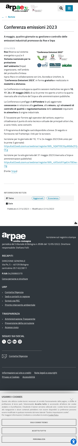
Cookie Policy (53, 415)
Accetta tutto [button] (39, 430)
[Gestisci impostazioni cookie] (75, 223)
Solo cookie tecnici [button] (39, 422)
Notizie (11, 17)
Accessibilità (29, 377)
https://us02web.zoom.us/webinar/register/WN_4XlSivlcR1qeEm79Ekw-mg (41, 164)
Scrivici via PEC (12, 300)
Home (3, 17)
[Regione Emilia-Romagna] (50, 8)
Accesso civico (12, 327)
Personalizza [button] (39, 439)
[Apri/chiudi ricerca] (61, 8)
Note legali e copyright (45, 372)
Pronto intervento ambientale (20, 305)
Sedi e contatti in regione (17, 296)
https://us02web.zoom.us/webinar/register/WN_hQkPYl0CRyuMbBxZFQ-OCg (41, 147)
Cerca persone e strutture (15, 279)
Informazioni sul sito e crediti (16, 372)
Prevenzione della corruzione (19, 323)
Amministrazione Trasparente (20, 319)
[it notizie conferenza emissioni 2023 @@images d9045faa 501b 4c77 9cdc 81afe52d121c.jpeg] (54, 60)
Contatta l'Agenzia (14, 292)
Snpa (14, 171)
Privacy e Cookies (10, 377)
